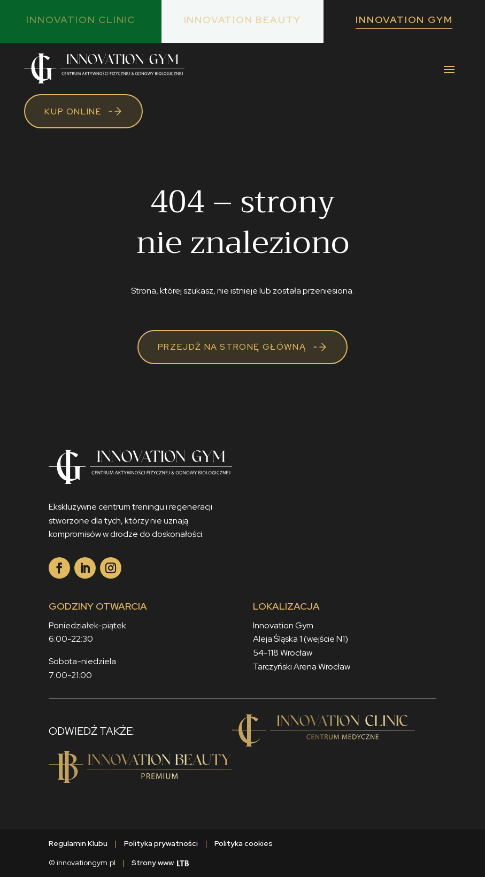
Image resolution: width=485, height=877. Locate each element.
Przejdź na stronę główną (232, 346)
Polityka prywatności (161, 843)
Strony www (160, 862)
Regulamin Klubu (78, 843)
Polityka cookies (243, 843)
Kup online (72, 111)
